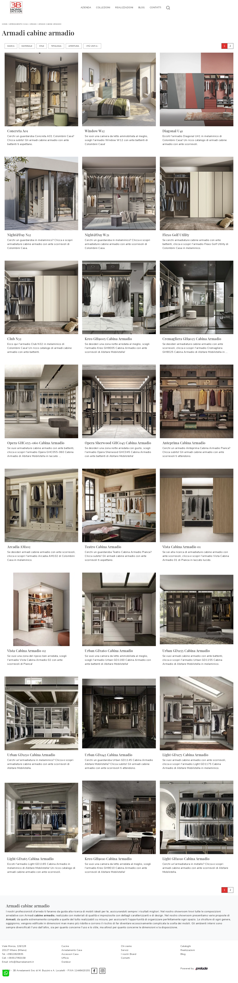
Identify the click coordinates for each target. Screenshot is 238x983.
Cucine (65, 946)
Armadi (33, 24)
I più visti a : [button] (92, 46)
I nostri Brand (128, 954)
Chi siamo (126, 946)
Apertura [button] (73, 46)
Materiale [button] (26, 46)
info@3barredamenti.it (21, 961)
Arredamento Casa (18, 24)
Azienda (86, 7)
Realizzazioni (124, 7)
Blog (141, 7)
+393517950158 (16, 958)
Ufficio (65, 958)
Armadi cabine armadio (49, 24)
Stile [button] (41, 46)
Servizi (124, 950)
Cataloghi (185, 946)
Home (4, 24)
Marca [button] (11, 46)
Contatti (155, 7)
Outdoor (66, 961)
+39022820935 (14, 954)
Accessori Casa (69, 954)
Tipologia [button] (56, 46)
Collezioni (103, 7)
